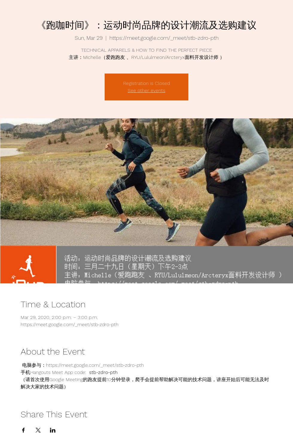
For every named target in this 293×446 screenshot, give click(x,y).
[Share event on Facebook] (23, 430)
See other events (146, 90)
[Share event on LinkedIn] (53, 430)
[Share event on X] (38, 430)
